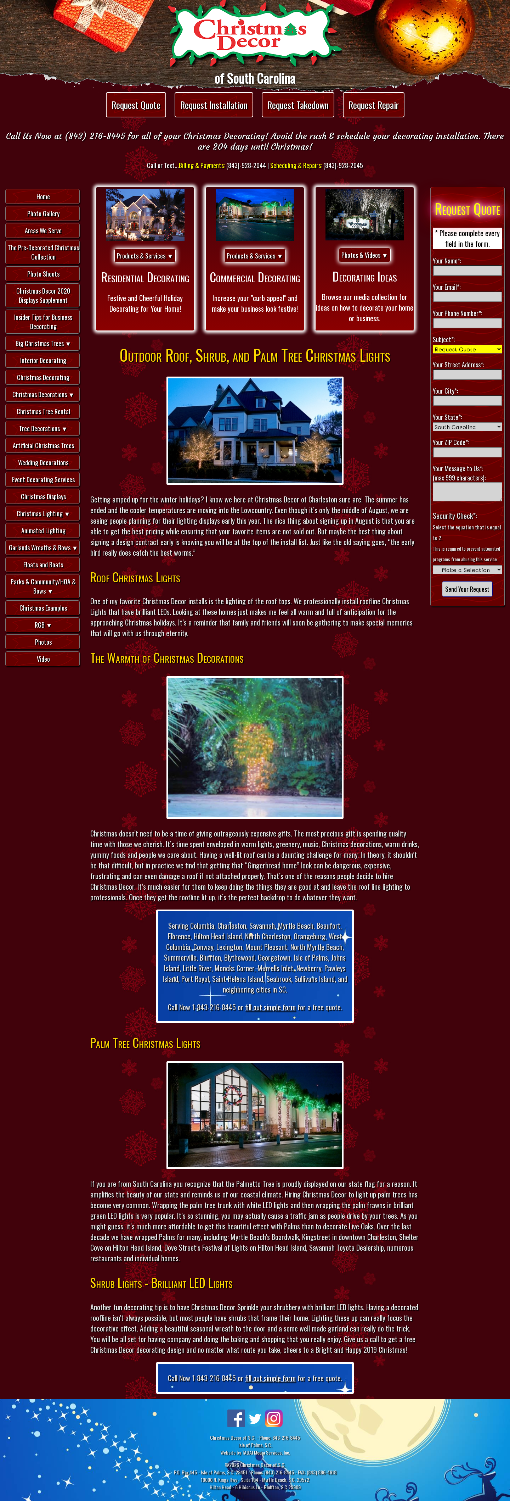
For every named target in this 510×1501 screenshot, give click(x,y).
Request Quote (136, 105)
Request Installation (214, 105)
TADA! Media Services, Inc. (266, 1452)
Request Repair (373, 105)
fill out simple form (270, 1007)
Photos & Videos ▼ (364, 255)
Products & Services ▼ (145, 255)
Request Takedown (298, 105)
